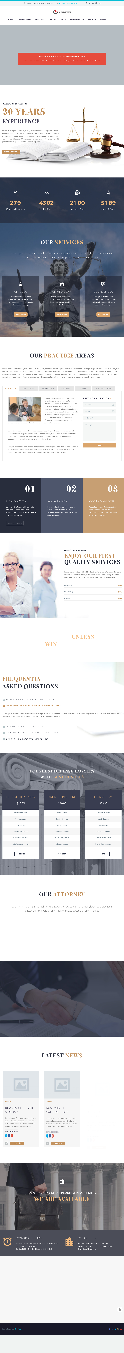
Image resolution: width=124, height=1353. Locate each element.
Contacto (105, 20)
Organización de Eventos (72, 20)
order (20, 854)
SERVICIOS (39, 20)
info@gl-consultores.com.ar (68, 3)
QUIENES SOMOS (24, 20)
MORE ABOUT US (11, 152)
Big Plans (18, 1348)
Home (10, 20)
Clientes (52, 20)
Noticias (92, 20)
